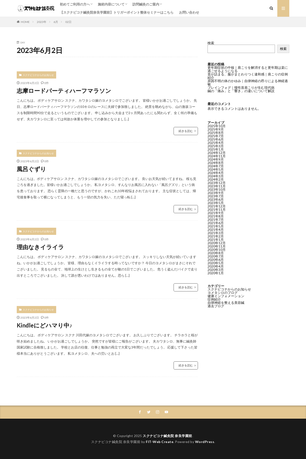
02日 (68, 22)
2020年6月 (216, 260)
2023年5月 (216, 203)
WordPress (204, 442)
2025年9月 (216, 129)
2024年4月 (216, 173)
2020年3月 (216, 270)
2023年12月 (217, 183)
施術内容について (111, 4)
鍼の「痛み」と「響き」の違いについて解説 (241, 91)
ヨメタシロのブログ (223, 292)
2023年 (41, 22)
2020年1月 (216, 273)
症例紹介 (214, 299)
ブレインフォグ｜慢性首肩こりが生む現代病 (241, 87)
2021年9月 (216, 213)
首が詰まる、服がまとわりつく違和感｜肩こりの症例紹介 (248, 75)
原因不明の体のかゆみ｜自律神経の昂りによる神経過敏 (248, 82)
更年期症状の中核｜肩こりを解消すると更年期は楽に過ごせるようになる (248, 69)
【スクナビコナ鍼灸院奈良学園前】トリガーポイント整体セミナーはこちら (117, 12)
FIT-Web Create (159, 442)
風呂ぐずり (31, 168)
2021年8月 (216, 216)
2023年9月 (216, 193)
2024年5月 (216, 169)
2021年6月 (216, 223)
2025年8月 (216, 133)
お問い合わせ (189, 12)
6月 (56, 22)
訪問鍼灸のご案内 (145, 4)
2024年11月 (217, 156)
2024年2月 (216, 179)
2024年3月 (216, 176)
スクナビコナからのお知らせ (38, 75)
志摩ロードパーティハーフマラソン (64, 90)
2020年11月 (217, 246)
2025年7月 (216, 136)
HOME (25, 22)
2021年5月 (216, 226)
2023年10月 (217, 189)
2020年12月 (217, 243)
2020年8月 (216, 253)
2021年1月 (216, 239)
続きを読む (186, 131)
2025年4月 (216, 143)
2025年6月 (216, 139)
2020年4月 (216, 266)
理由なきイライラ (40, 246)
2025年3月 (216, 146)
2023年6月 (216, 199)
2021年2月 (216, 236)
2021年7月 (216, 219)
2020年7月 (216, 256)
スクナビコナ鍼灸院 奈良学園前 (167, 436)
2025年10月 (217, 126)
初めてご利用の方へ (75, 4)
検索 (211, 43)
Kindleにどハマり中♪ (44, 325)
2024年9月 (216, 159)
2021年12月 (217, 206)
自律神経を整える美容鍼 (226, 303)
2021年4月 (216, 229)
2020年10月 (217, 250)
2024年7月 (216, 166)
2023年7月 (216, 196)
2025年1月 (216, 149)
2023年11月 (217, 186)
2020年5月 (216, 263)
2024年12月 (217, 153)
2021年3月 (216, 233)
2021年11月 (217, 209)
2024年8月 (216, 163)
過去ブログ (216, 306)
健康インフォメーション (226, 296)
